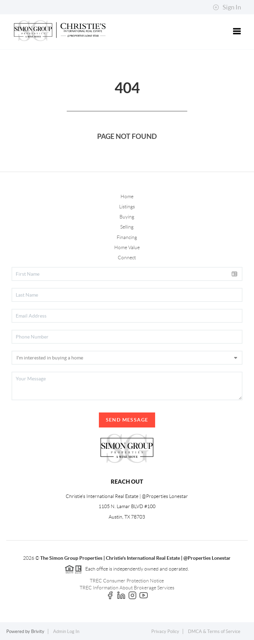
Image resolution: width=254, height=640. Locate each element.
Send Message (127, 420)
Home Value (127, 247)
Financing (127, 237)
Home (127, 196)
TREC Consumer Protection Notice (127, 580)
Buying (126, 216)
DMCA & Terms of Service (214, 631)
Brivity (37, 631)
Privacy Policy (165, 631)
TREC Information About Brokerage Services (127, 587)
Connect (127, 257)
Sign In (227, 7)
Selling (126, 227)
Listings (127, 206)
